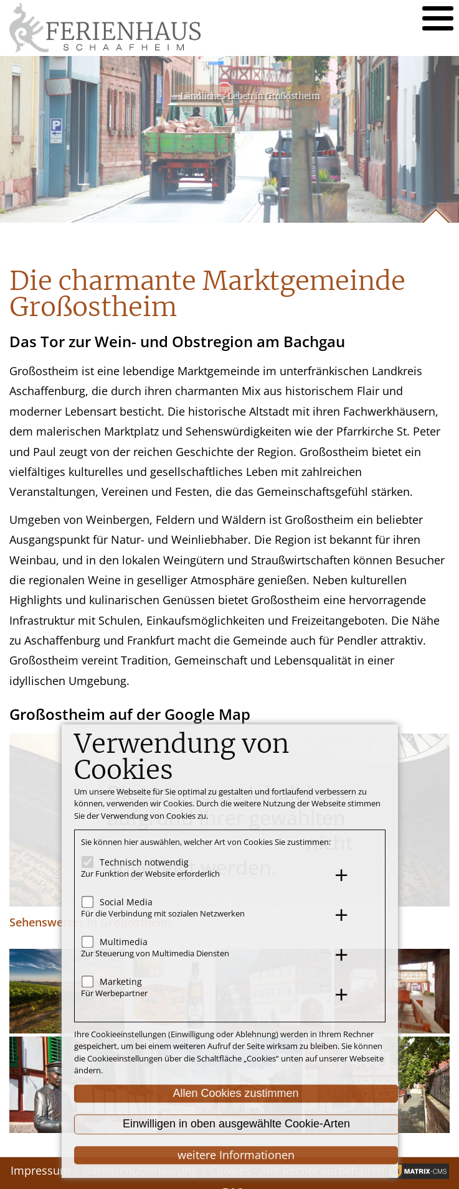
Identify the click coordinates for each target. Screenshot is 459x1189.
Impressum (40, 1170)
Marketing (121, 981)
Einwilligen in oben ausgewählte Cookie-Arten (236, 1124)
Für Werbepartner (114, 993)
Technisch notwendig (144, 862)
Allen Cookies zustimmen (235, 1093)
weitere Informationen (236, 1154)
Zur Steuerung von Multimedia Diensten (155, 953)
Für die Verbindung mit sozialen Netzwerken (163, 914)
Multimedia (124, 942)
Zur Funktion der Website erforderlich (150, 874)
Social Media (126, 902)
